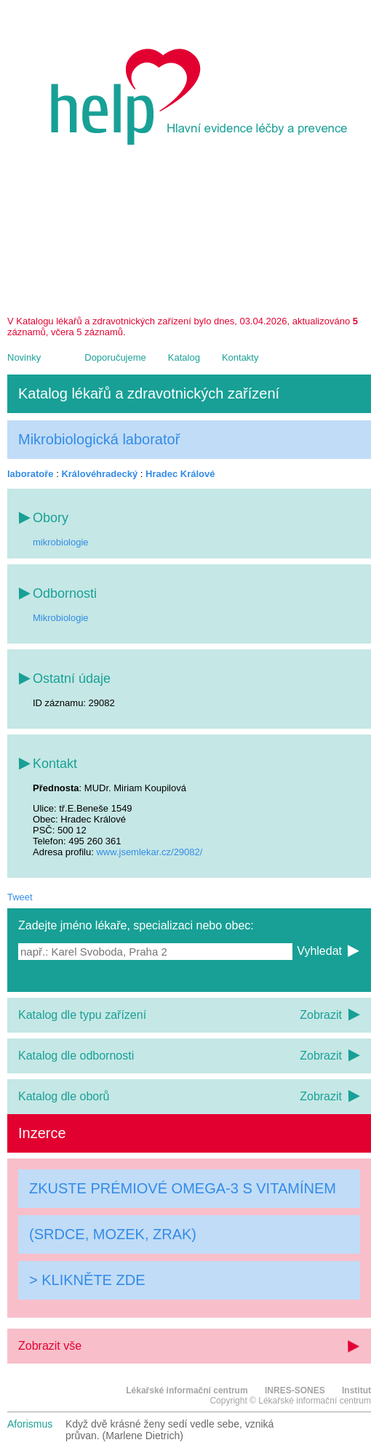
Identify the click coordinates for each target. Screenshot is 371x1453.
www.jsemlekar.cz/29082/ (149, 851)
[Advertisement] (189, 235)
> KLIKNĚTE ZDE (87, 1280)
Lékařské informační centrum (186, 1390)
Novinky (24, 357)
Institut (356, 1390)
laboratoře (30, 473)
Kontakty (240, 357)
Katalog (184, 357)
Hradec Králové (180, 473)
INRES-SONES (295, 1390)
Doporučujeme (115, 357)
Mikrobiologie (61, 617)
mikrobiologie (61, 542)
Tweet (20, 897)
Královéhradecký (99, 473)
